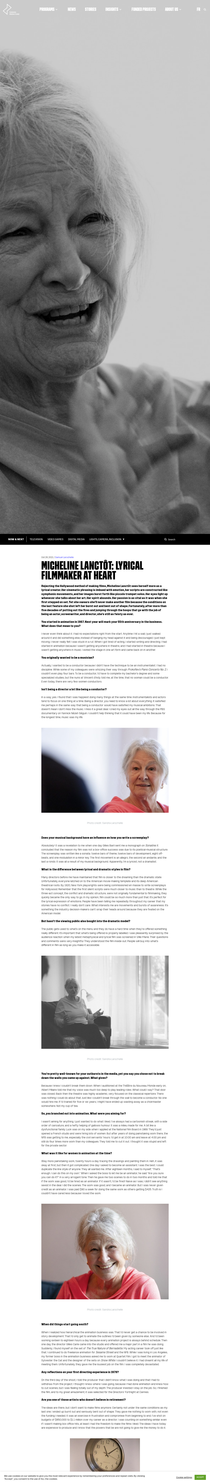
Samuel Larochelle (64, 557)
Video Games (55, 539)
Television (36, 539)
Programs (49, 9)
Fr (198, 9)
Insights (113, 9)
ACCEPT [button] (200, 1477)
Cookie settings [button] (184, 1477)
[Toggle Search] (205, 9)
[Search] (166, 539)
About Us (173, 9)
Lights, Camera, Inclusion (105, 539)
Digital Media (76, 539)
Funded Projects (144, 9)
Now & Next (16, 539)
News (72, 9)
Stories (90, 9)
